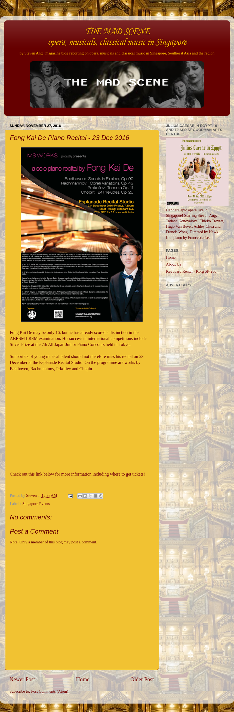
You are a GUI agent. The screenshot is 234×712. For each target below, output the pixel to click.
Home (82, 679)
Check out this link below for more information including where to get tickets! (77, 474)
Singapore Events (36, 503)
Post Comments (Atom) (49, 691)
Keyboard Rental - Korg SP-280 (191, 271)
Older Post (142, 679)
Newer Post (22, 679)
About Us (173, 264)
